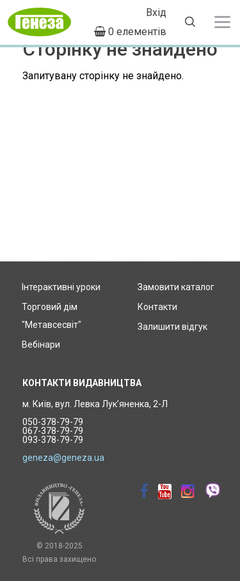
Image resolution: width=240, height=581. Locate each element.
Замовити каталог (176, 287)
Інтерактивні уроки (61, 287)
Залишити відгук (172, 326)
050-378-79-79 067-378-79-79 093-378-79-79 (52, 431)
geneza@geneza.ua (63, 458)
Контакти (157, 307)
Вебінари (41, 344)
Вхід (156, 12)
